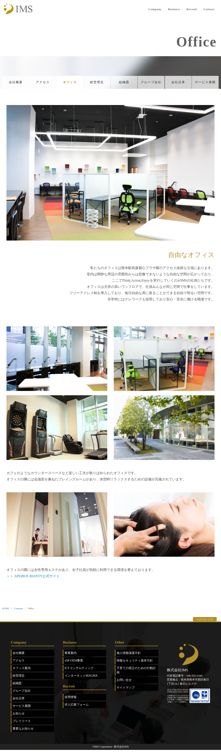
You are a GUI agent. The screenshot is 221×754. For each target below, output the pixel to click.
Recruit (191, 9)
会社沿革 (178, 84)
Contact (209, 9)
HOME (5, 612)
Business (174, 9)
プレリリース (22, 725)
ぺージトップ (205, 623)
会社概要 (16, 84)
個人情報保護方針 (129, 657)
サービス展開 (205, 84)
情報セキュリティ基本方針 (135, 664)
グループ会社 (151, 84)
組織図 (124, 84)
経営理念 (97, 84)
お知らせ (19, 717)
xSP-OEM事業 (74, 664)
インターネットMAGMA (81, 680)
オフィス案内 (22, 672)
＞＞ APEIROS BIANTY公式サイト (33, 580)
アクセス (43, 84)
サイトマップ (126, 691)
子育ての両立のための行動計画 (136, 674)
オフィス (70, 84)
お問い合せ (124, 684)
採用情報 (71, 701)
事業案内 (71, 657)
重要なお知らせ (23, 733)
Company (154, 9)
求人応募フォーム (77, 708)
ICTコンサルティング (79, 672)
